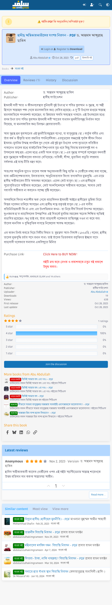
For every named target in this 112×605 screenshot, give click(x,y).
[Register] (92, 5)
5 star (9, 326)
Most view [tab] (40, 508)
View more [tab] (60, 508)
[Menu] (5, 5)
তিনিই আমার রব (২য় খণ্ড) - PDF (31, 388)
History (51, 80)
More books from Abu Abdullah (27, 374)
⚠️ (60, 22)
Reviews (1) (31, 80)
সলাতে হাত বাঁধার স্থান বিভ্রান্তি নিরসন (46, 571)
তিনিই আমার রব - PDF (27, 396)
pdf (77, 58)
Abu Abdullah (41, 58)
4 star (9, 333)
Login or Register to (61, 49)
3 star (9, 340)
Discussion (70, 80)
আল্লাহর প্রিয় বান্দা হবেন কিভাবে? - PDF (33, 413)
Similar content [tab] (16, 508)
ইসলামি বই (87, 58)
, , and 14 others (34, 276)
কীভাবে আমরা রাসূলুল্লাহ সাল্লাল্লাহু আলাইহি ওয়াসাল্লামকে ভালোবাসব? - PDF (49, 404)
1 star (9, 353)
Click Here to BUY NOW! (60, 254)
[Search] (100, 5)
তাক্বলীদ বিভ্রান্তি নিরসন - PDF (42, 532)
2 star (9, 347)
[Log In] (84, 5)
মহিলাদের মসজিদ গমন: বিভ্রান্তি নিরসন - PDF (51, 545)
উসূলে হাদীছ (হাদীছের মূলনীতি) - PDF (47, 519)
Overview (10, 80)
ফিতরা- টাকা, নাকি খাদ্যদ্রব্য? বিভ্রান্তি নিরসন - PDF (55, 558)
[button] (107, 5)
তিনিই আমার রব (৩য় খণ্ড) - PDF (31, 379)
